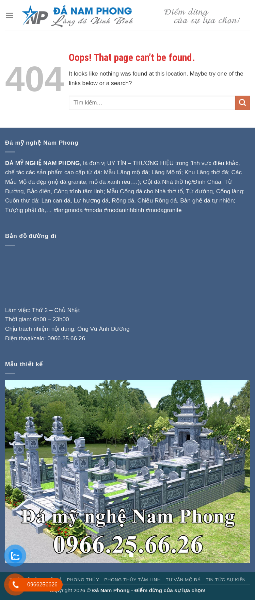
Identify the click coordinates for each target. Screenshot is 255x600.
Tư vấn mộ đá (183, 579)
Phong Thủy (83, 579)
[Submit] (242, 103)
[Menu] (9, 15)
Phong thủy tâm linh (132, 579)
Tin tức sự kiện (225, 579)
